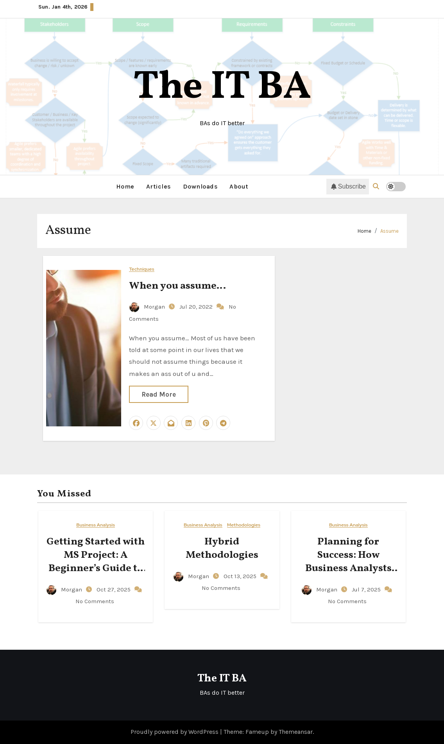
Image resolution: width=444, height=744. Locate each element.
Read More (158, 394)
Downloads (200, 186)
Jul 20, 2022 (196, 306)
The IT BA (222, 88)
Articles (158, 186)
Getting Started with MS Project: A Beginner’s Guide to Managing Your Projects (96, 568)
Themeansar (296, 731)
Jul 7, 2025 (367, 589)
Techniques (141, 269)
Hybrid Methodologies (222, 548)
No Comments (94, 601)
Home (125, 186)
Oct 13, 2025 (241, 576)
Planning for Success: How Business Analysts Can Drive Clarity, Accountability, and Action (348, 575)
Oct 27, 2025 (114, 589)
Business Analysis (95, 525)
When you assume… (177, 286)
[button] (376, 186)
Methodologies (243, 525)
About (239, 186)
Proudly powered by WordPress (175, 731)
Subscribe (348, 186)
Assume (389, 231)
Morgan (147, 306)
